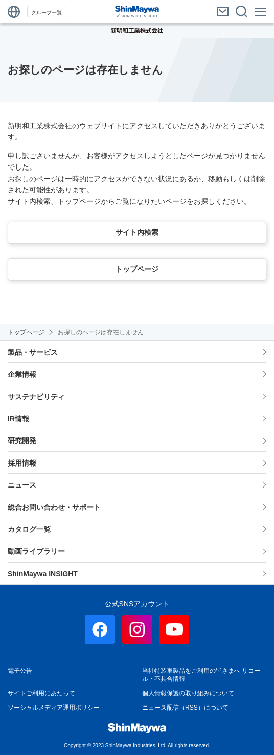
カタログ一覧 (29, 529)
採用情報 (22, 463)
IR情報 (18, 419)
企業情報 (22, 374)
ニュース (22, 485)
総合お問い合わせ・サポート (54, 507)
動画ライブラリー (36, 551)
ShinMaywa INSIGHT (43, 574)
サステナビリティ (36, 397)
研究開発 (22, 440)
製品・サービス (33, 352)
